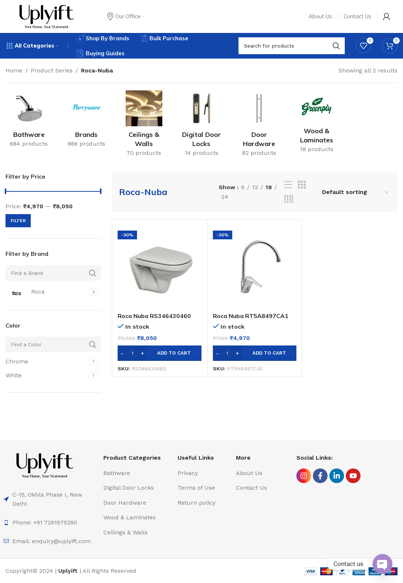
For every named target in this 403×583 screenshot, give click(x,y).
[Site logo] (46, 15)
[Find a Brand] (53, 273)
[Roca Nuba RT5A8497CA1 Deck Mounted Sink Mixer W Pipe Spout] (255, 267)
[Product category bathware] (28, 121)
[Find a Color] (53, 344)
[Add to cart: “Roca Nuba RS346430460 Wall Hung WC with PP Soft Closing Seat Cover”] (160, 353)
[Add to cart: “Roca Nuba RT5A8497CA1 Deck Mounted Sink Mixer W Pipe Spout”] (255, 353)
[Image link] (45, 464)
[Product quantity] (132, 353)
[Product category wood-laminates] (316, 124)
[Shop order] (355, 192)
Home (13, 70)
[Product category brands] (86, 121)
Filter (18, 220)
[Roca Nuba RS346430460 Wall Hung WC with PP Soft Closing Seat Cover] (160, 267)
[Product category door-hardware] (259, 125)
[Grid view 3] (302, 185)
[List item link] (51, 522)
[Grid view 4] (288, 199)
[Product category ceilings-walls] (144, 125)
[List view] (288, 185)
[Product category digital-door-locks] (201, 125)
